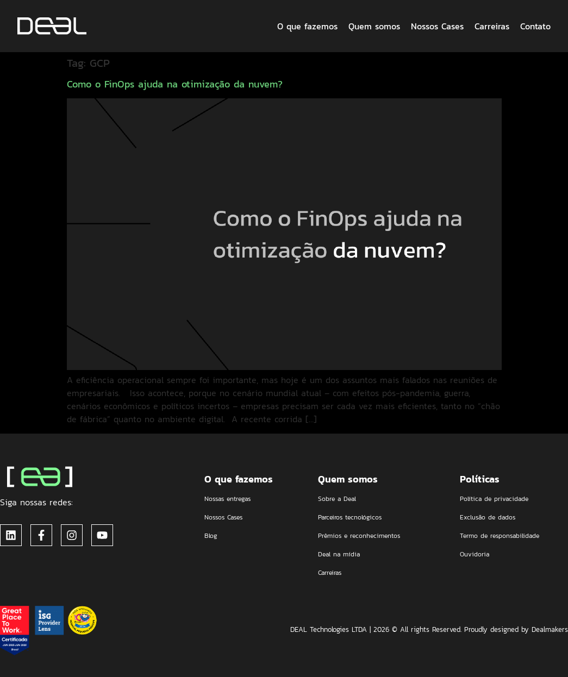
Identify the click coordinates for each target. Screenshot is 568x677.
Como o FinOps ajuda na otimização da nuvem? (175, 84)
